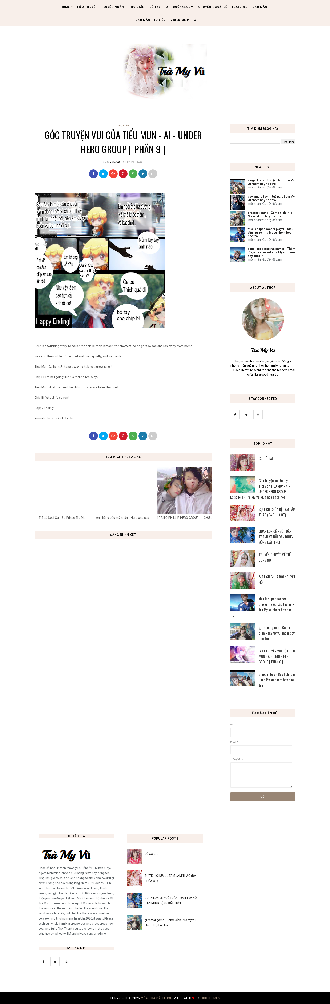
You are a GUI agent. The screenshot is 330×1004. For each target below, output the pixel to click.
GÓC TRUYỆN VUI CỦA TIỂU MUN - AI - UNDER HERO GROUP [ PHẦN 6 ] (277, 656)
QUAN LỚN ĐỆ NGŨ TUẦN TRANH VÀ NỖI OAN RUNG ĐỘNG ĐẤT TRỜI (276, 537)
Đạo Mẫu (260, 6)
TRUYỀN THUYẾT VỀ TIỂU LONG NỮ (275, 557)
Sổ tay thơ (159, 6)
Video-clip (180, 19)
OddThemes (210, 998)
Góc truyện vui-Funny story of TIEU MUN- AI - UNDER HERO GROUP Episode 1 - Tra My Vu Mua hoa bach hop (260, 489)
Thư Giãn (123, 125)
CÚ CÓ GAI (266, 458)
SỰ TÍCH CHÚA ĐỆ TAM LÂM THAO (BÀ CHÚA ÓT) (277, 512)
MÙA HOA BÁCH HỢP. (157, 998)
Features (240, 6)
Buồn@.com (183, 6)
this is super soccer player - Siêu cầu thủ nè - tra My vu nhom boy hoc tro (270, 232)
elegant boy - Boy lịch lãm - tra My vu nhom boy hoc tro (271, 182)
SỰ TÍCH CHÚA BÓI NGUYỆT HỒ (277, 579)
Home (67, 6)
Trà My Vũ (113, 162)
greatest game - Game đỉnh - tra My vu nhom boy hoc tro (270, 214)
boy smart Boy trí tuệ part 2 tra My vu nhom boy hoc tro (271, 198)
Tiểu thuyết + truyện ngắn (100, 6)
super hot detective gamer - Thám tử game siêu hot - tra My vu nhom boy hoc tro (271, 252)
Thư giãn (137, 6)
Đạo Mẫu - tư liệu (151, 19)
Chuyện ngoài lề (212, 6)
